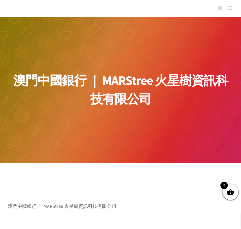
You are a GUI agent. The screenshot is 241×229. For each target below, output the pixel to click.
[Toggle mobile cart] (219, 8)
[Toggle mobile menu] (230, 8)
